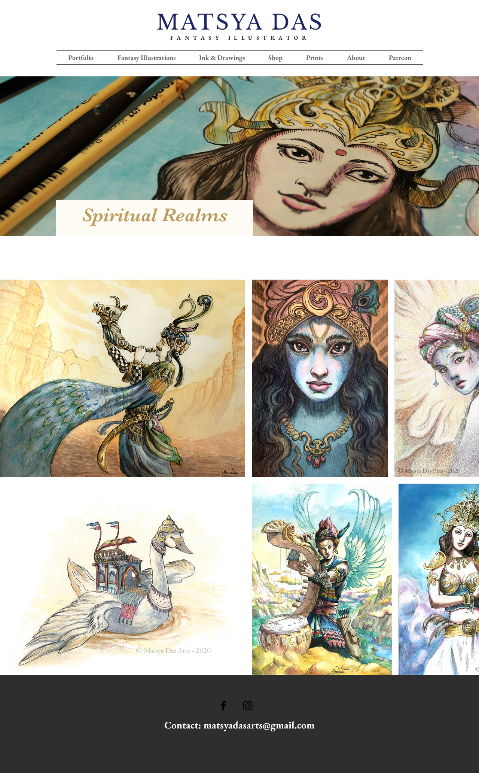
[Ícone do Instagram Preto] (247, 705)
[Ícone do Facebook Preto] (223, 705)
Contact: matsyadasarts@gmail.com (239, 724)
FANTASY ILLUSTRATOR (240, 37)
